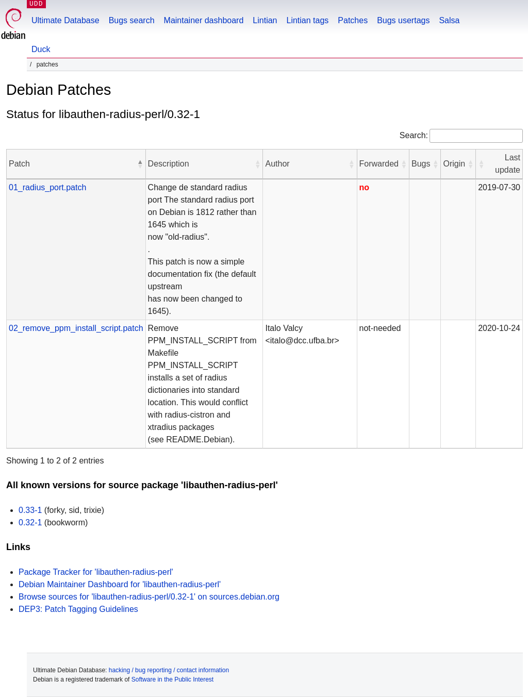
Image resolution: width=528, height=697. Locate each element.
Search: (414, 135)
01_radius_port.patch (47, 187)
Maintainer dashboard (204, 20)
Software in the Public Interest (172, 679)
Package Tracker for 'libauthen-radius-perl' (96, 572)
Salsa (449, 20)
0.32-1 (30, 522)
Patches (353, 20)
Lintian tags (307, 20)
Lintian (265, 20)
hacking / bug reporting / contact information (169, 670)
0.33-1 (30, 510)
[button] (140, 164)
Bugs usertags (403, 20)
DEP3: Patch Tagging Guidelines (78, 609)
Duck (40, 49)
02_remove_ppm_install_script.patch (76, 328)
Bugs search (132, 20)
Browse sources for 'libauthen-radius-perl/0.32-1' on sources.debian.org (149, 596)
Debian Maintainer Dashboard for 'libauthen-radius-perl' (120, 584)
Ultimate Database (65, 20)
